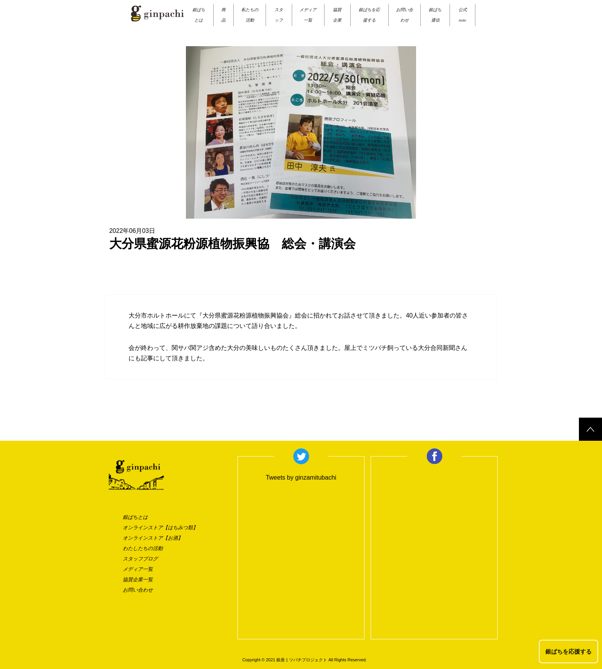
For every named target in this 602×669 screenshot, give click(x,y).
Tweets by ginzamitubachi (301, 477)
